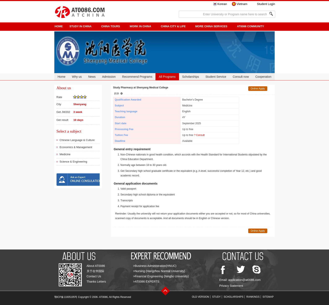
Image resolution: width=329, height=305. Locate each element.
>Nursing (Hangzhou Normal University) (159, 271)
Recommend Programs (137, 76)
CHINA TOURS (110, 26)
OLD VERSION (200, 296)
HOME (59, 26)
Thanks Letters (96, 281)
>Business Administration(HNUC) (154, 266)
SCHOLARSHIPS (233, 296)
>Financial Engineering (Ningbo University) (161, 276)
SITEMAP (268, 296)
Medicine (65, 154)
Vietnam (241, 4)
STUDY (216, 296)
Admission (109, 76)
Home (61, 76)
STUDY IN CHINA (80, 26)
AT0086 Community (250, 26)
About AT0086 (96, 266)
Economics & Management (76, 147)
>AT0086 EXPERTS (146, 281)
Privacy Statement (231, 285)
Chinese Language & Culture (77, 140)
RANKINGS (253, 296)
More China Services (211, 26)
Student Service (215, 76)
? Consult (199, 135)
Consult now (241, 76)
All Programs (167, 76)
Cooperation (263, 76)
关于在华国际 (95, 271)
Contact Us (94, 276)
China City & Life (173, 26)
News (91, 76)
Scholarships (190, 76)
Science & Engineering (73, 161)
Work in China (140, 26)
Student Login (266, 4)
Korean (222, 4)
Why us (77, 76)
